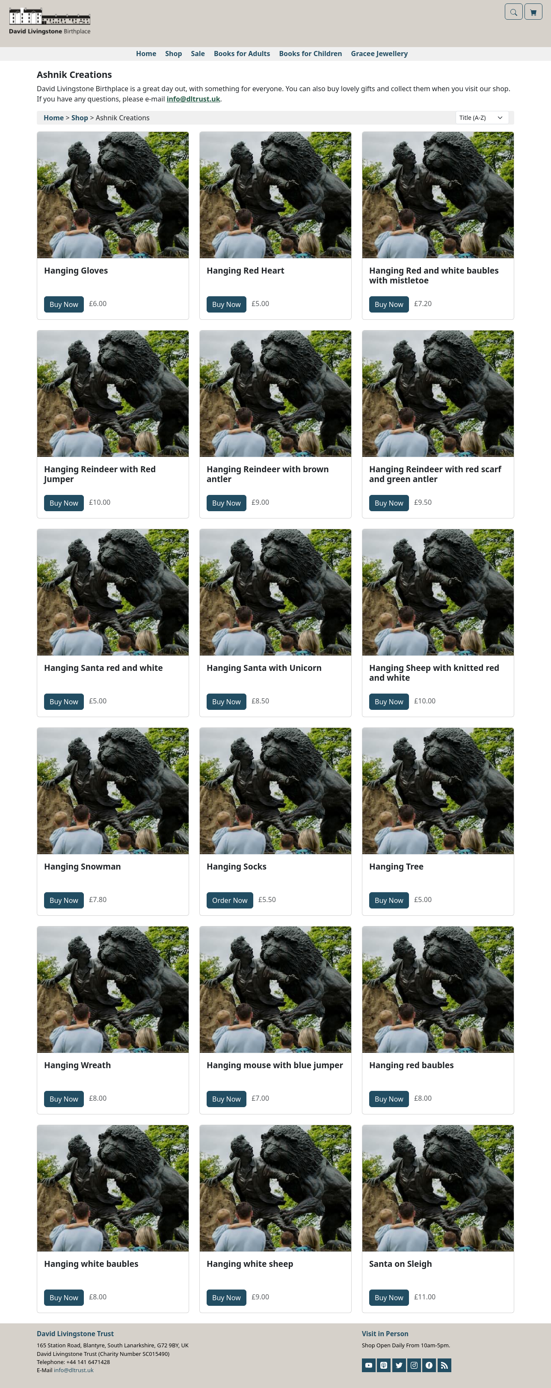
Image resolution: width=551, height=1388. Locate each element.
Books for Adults (242, 53)
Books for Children (310, 53)
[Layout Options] (482, 117)
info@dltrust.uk (193, 99)
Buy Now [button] (67, 304)
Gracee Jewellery (379, 53)
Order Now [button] (232, 900)
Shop (173, 53)
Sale (198, 53)
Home (146, 53)
